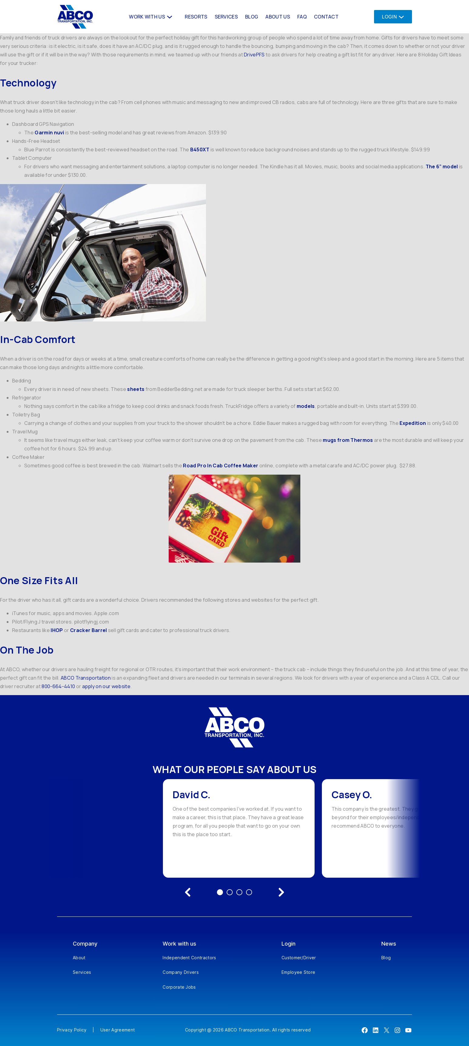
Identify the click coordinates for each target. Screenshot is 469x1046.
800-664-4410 (58, 686)
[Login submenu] (399, 16)
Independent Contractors (189, 957)
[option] (238, 828)
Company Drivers (181, 972)
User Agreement (117, 1029)
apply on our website (106, 686)
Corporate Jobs (179, 987)
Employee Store (298, 972)
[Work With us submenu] (169, 16)
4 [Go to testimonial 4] (249, 892)
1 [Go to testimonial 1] (220, 892)
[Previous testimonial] (187, 892)
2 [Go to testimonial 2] (230, 892)
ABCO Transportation (86, 677)
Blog (386, 957)
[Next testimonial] (281, 892)
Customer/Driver (299, 957)
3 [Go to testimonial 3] (239, 892)
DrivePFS (254, 54)
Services (82, 972)
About (79, 957)
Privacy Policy (71, 1029)
